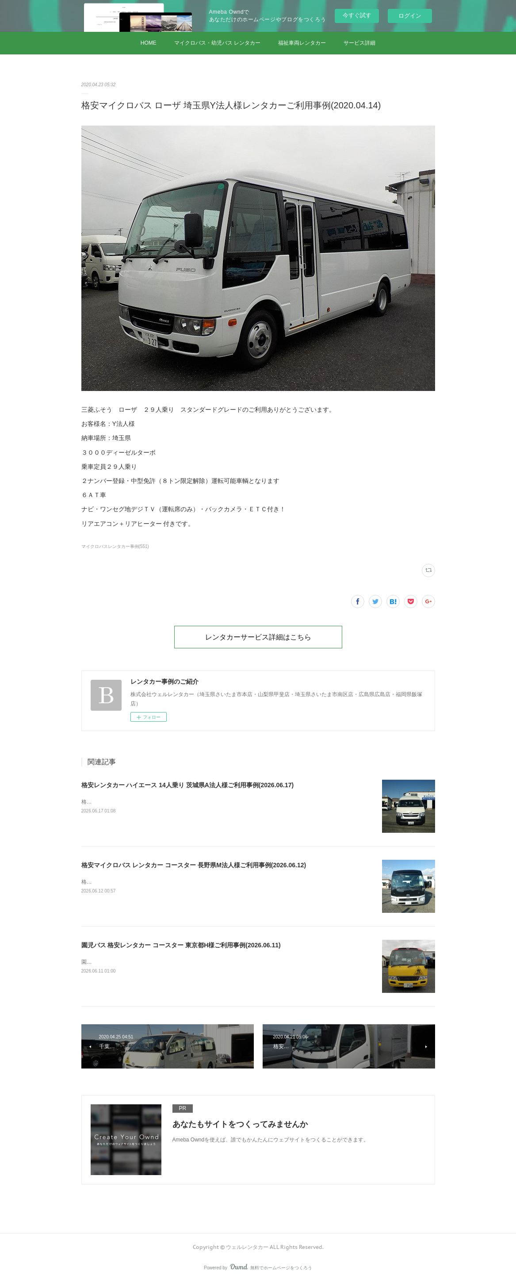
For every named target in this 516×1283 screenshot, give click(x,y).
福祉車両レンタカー (302, 43)
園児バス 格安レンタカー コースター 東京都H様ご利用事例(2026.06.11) (181, 945)
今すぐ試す (357, 15)
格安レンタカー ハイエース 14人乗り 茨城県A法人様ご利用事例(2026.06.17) (187, 785)
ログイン (409, 15)
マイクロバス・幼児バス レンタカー (217, 43)
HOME (149, 43)
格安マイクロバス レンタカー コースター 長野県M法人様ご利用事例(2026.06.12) (193, 865)
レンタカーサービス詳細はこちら (258, 636)
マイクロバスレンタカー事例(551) (115, 546)
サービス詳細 (359, 43)
